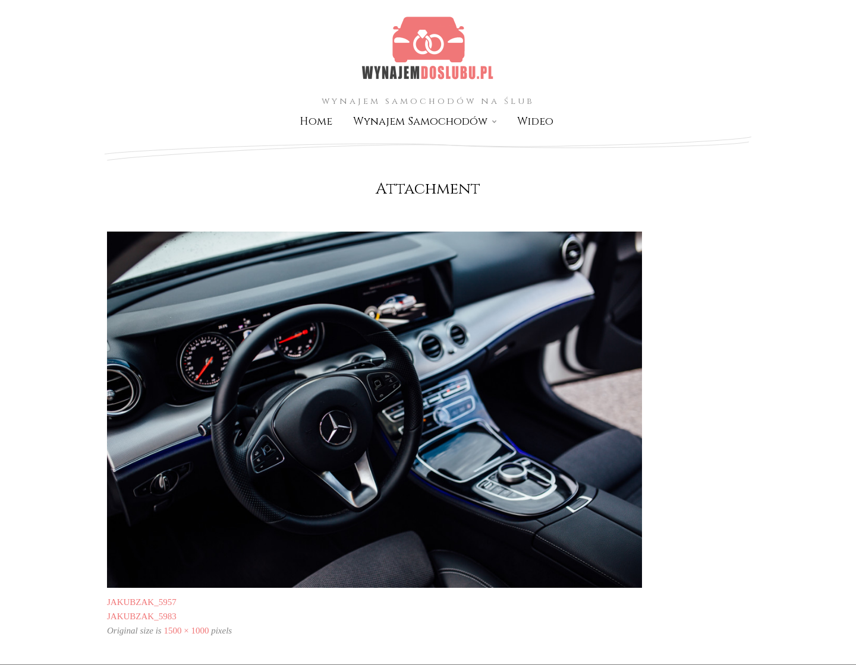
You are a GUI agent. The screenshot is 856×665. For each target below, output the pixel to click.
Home (316, 121)
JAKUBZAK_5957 (142, 602)
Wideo (535, 121)
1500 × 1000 (186, 630)
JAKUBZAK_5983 (142, 616)
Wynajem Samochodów (420, 121)
